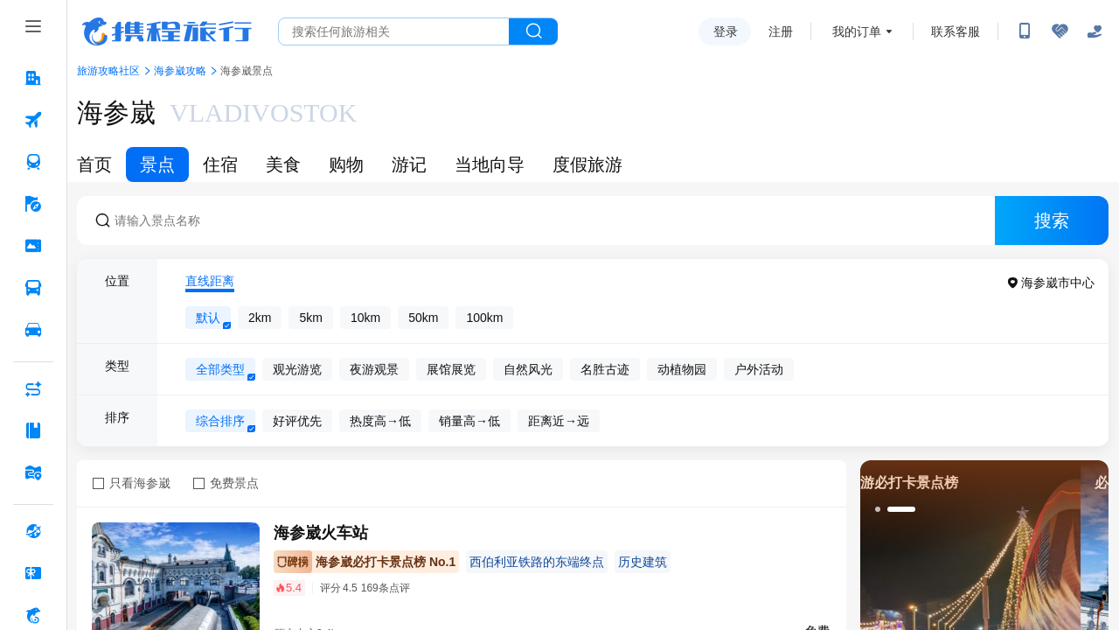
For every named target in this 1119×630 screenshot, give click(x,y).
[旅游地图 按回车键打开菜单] (33, 472)
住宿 (220, 164)
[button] (877, 509)
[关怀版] (1094, 31)
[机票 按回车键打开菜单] (33, 120)
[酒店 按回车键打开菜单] (33, 78)
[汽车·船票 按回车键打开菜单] (33, 288)
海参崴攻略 (180, 71)
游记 (409, 164)
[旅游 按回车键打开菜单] (33, 204)
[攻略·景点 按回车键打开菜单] (33, 430)
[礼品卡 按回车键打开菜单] (33, 573)
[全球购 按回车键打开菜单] (33, 531)
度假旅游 (587, 164)
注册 (780, 31)
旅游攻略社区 (108, 71)
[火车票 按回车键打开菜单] (33, 162)
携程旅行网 (167, 32)
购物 (346, 164)
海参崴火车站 (321, 533)
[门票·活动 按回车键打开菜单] (33, 246)
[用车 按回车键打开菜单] (33, 330)
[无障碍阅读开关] (1059, 31)
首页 (94, 164)
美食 (283, 164)
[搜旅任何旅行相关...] (394, 31)
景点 (157, 164)
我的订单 (856, 31)
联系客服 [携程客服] (955, 31)
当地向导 (490, 164)
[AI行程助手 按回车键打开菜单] (33, 388)
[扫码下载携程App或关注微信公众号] (1024, 31)
